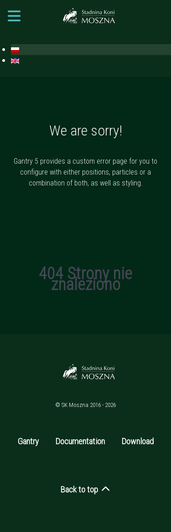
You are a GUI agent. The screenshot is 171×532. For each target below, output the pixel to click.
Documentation (80, 441)
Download (137, 441)
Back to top (85, 489)
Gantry (28, 441)
